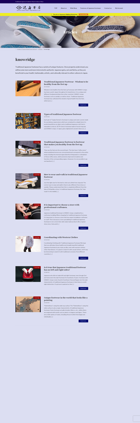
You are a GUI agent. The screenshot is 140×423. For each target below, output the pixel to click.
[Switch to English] (68, 392)
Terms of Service (41, 381)
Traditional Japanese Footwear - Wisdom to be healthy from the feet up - (66, 82)
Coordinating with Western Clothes (61, 237)
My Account (87, 381)
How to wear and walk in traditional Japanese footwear (65, 175)
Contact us (77, 381)
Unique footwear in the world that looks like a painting (65, 298)
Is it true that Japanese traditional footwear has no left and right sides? (65, 268)
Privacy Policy (53, 381)
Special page (109, 89)
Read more (83, 105)
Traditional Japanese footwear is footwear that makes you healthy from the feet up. (64, 143)
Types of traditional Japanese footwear (62, 114)
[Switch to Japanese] (72, 392)
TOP (32, 381)
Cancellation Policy (66, 381)
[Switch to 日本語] (112, 58)
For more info (83, 14)
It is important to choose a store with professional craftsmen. (61, 205)
